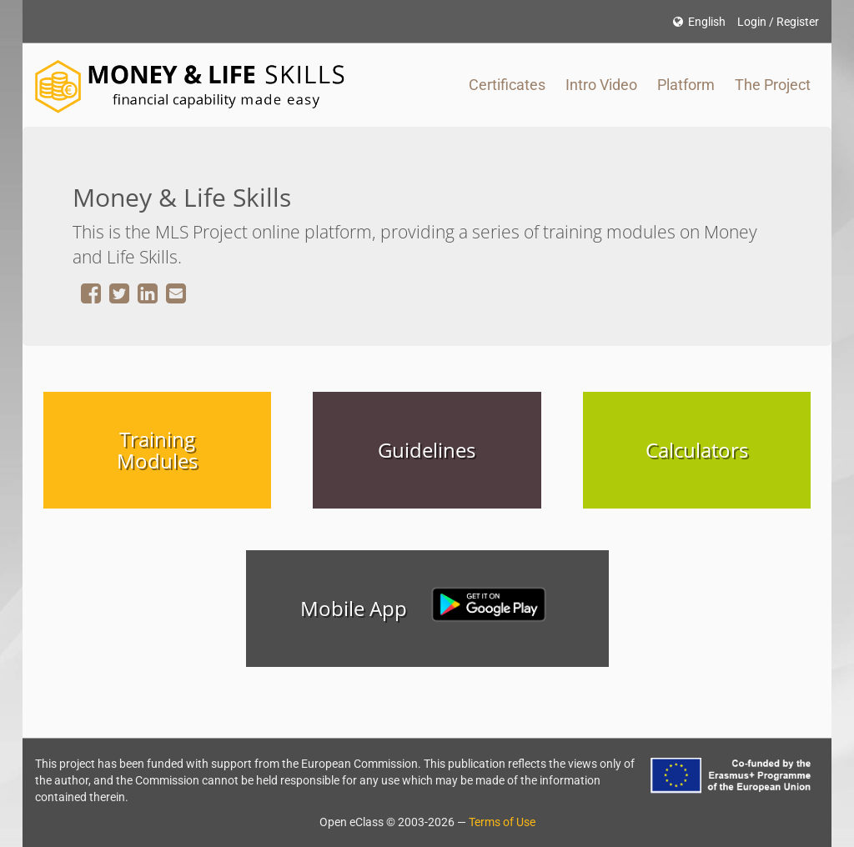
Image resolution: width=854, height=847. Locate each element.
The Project (773, 84)
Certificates (507, 84)
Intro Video (601, 84)
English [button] (699, 21)
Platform (686, 84)
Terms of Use (502, 822)
